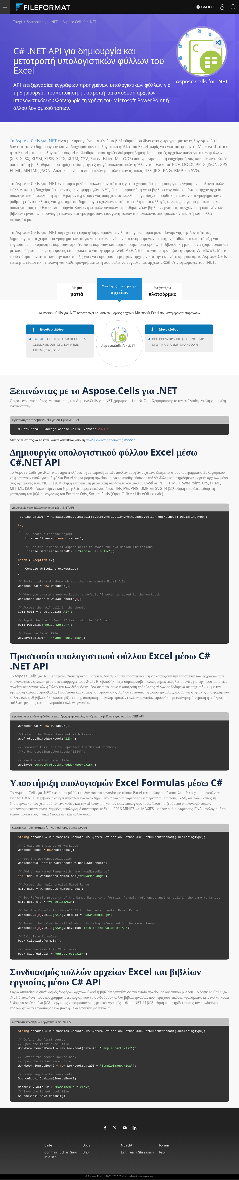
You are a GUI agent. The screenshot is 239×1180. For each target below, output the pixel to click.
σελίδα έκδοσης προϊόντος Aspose (110, 440)
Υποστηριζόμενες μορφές (119, 289)
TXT (35, 339)
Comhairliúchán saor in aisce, (48, 1154)
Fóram (174, 1145)
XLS (42, 339)
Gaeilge (204, 7)
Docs (80, 1145)
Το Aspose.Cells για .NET (33, 140)
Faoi (172, 1152)
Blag (80, 1152)
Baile (34, 1145)
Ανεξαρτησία (169, 291)
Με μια (70, 291)
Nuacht (128, 1145)
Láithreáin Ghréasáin (139, 1152)
